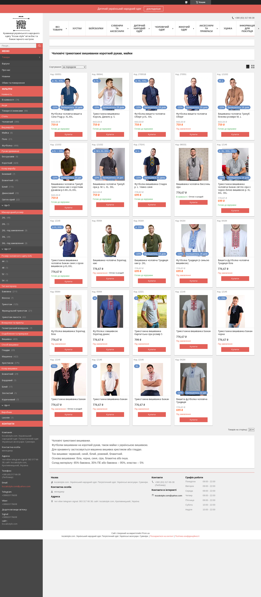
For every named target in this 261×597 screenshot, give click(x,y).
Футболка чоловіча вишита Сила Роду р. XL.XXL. (66, 115)
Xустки (77, 28)
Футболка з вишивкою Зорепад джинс (105, 333)
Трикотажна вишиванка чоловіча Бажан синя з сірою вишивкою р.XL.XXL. (67, 263)
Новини (6, 76)
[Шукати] (39, 45)
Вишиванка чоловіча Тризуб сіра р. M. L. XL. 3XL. (109, 185)
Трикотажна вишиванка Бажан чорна (235, 333)
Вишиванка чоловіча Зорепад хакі (109, 262)
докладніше (153, 8)
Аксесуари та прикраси (206, 28)
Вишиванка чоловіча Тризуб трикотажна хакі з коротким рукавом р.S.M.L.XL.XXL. (67, 187)
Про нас (6, 69)
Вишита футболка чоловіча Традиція (191, 401)
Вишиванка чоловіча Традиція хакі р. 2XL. (151, 262)
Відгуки (6, 63)
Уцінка (228, 28)
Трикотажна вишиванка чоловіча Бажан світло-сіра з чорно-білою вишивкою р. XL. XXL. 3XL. (234, 188)
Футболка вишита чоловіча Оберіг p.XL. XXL (149, 115)
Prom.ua (146, 533)
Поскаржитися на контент (161, 536)
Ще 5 (7, 205)
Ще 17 (7, 249)
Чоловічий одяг (162, 28)
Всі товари (57, 28)
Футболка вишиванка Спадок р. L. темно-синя (150, 185)
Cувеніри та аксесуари (117, 28)
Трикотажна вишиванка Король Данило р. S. (106, 115)
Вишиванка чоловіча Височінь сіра (193, 185)
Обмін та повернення (13, 82)
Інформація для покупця (247, 28)
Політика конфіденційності (187, 536)
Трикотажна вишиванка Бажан (193, 331)
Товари (6, 57)
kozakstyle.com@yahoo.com (16, 486)
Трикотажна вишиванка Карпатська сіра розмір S (148, 333)
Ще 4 (7, 405)
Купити (68, 134)
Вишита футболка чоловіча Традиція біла (233, 262)
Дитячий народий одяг (139, 28)
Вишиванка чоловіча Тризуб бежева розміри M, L (234, 115)
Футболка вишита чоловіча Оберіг (191, 115)
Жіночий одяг (184, 28)
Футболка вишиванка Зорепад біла (68, 333)
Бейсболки (96, 28)
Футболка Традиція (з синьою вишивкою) (192, 262)
